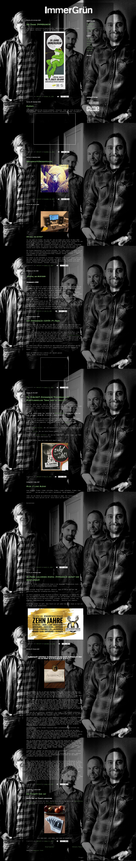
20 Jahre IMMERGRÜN (38, 24)
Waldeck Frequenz (74, 335)
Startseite (49, 847)
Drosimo (35, 431)
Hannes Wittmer (37, 427)
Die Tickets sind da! (36, 793)
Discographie (91, 28)
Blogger (81, 857)
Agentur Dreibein (41, 435)
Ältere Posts (77, 847)
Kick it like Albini (36, 486)
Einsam (30, 106)
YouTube (89, 41)
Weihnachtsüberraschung (39, 161)
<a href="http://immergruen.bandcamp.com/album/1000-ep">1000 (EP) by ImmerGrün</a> (98, 75)
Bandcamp (89, 50)
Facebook (89, 46)
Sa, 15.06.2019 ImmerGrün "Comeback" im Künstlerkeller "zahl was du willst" (47, 398)
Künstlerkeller (60, 413)
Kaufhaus (89, 39)
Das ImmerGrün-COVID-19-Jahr (43, 320)
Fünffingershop (51, 803)
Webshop (67, 422)
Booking (89, 31)
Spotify (89, 43)
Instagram (90, 48)
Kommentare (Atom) (38, 850)
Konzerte (89, 26)
